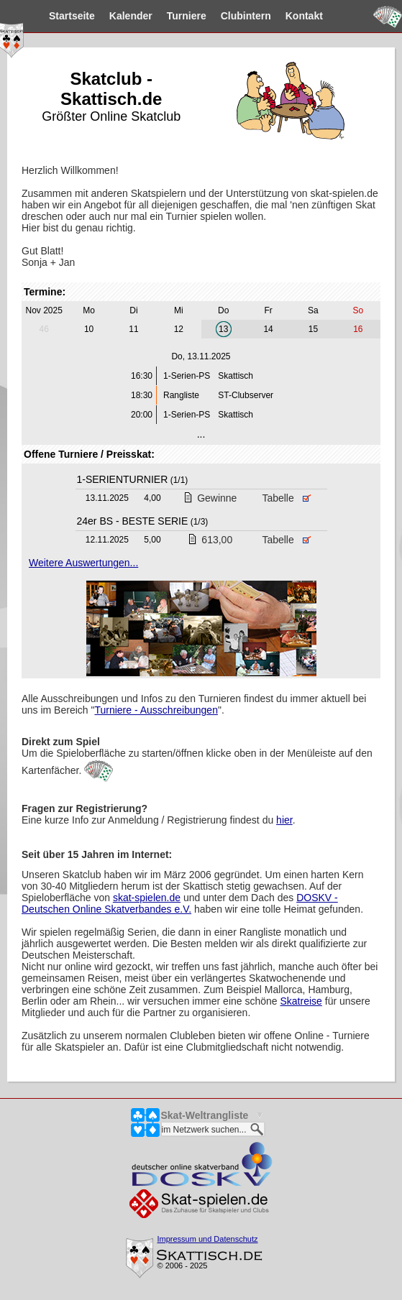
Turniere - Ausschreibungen (155, 710)
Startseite (60, 16)
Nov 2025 (44, 310)
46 (44, 329)
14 (268, 329)
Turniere (175, 16)
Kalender (119, 16)
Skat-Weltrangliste (205, 1115)
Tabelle (286, 498)
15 (313, 329)
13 (223, 329)
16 (357, 329)
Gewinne (210, 498)
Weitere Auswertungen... (83, 562)
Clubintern (234, 16)
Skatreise (301, 1001)
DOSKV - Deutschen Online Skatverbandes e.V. (180, 903)
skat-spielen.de (147, 897)
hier (284, 820)
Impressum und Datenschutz (207, 1239)
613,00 (209, 539)
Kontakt (292, 16)
